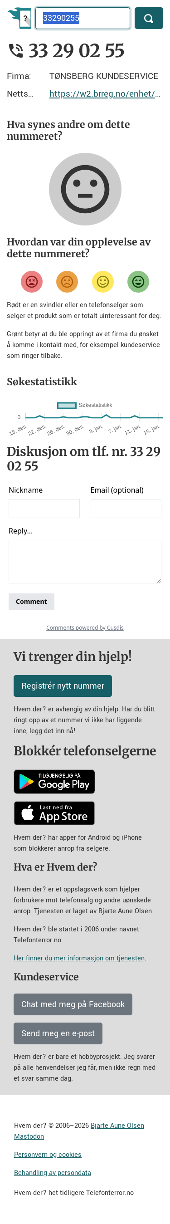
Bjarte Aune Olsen (117, 1126)
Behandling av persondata (52, 1173)
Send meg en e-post (58, 1033)
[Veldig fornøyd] (138, 282)
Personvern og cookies (48, 1155)
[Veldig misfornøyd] (32, 282)
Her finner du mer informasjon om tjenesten (79, 958)
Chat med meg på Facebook (73, 1004)
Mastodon (29, 1136)
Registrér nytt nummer (62, 686)
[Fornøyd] (103, 282)
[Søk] (149, 18)
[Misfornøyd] (67, 282)
